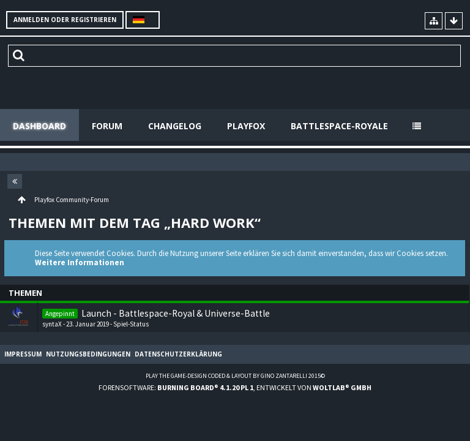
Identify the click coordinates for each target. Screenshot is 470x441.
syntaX (52, 324)
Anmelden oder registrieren (64, 19)
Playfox (246, 126)
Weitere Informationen (79, 262)
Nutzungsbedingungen (88, 354)
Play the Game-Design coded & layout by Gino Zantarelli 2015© (235, 376)
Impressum (23, 354)
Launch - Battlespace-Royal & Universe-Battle (175, 313)
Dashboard (39, 126)
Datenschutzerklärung (178, 354)
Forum (107, 126)
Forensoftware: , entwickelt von (235, 387)
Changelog (174, 126)
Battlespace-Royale (339, 126)
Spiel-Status (131, 324)
